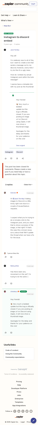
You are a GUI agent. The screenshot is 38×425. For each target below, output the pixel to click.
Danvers (13, 193)
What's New (7, 20)
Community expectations (15, 357)
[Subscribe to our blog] (22, 411)
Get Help (6, 15)
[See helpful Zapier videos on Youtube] (31, 411)
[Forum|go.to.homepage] (15, 3)
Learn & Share (20, 15)
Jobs (19, 395)
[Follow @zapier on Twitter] (26, 411)
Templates (19, 402)
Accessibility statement (26, 374)
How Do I (7, 26)
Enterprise (19, 399)
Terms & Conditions (10, 374)
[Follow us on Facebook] (14, 411)
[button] (33, 4)
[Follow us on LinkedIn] (18, 411)
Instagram (9, 152)
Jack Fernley (14, 50)
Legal (23, 422)
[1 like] (11, 253)
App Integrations (19, 405)
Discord (19, 152)
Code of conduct (11, 350)
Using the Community (13, 354)
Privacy (29, 422)
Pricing (19, 382)
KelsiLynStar (14, 266)
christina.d (14, 291)
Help (19, 385)
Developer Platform (19, 388)
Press (19, 392)
